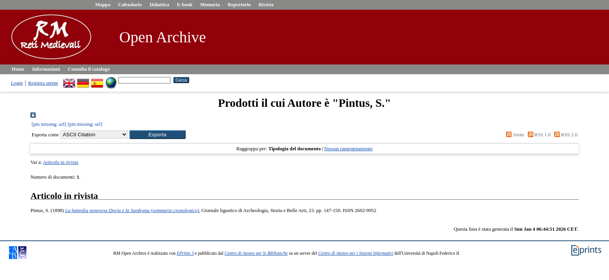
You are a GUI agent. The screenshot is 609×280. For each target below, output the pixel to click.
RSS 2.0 (565, 134)
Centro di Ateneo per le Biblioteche (256, 253)
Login (17, 83)
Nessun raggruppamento (348, 148)
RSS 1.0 (538, 134)
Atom (514, 134)
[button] (157, 134)
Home (18, 69)
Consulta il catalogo (89, 69)
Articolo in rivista (60, 162)
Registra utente (43, 83)
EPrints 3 (185, 253)
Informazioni (46, 69)
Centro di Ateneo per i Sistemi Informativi (355, 253)
